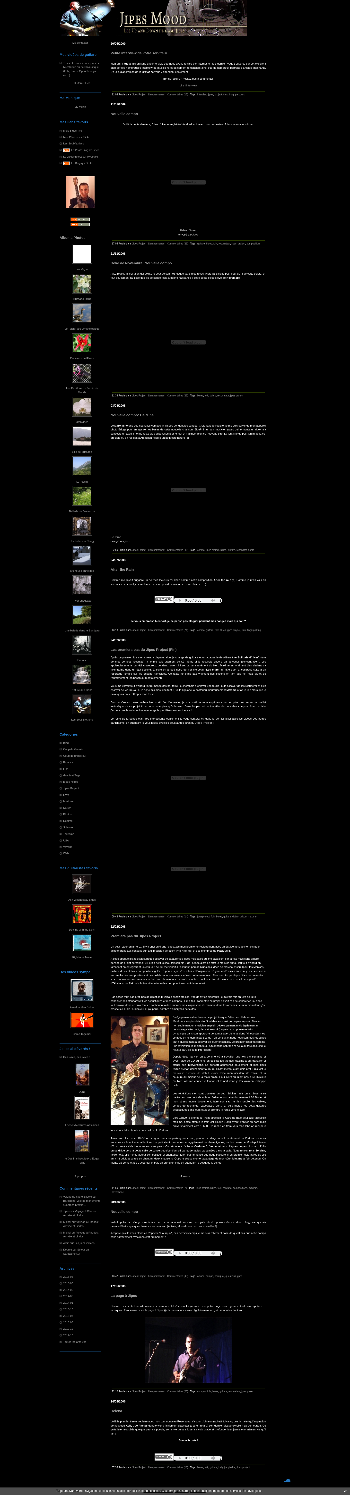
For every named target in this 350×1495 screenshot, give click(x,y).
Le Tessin (82, 481)
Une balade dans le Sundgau (81, 630)
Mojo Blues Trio (72, 130)
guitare (201, 243)
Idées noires (70, 781)
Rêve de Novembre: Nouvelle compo (141, 263)
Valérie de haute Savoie (77, 1196)
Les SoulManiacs (73, 143)
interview (202, 94)
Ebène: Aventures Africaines (82, 1125)
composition (253, 243)
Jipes (66, 1211)
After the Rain (122, 569)
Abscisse (218, 975)
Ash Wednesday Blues (82, 899)
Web (66, 853)
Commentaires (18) (177, 1467)
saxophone (118, 1192)
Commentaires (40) (177, 550)
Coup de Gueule (73, 749)
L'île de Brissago (82, 451)
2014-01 (68, 1302)
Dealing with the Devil (82, 929)
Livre (66, 794)
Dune (82, 1091)
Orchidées (82, 421)
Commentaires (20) (177, 1391)
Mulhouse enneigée (82, 570)
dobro (213, 395)
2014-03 (68, 1296)
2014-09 (68, 1289)
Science (68, 827)
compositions (240, 1188)
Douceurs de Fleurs (82, 358)
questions (231, 1276)
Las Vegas (82, 269)
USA (66, 840)
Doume (67, 1249)
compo (201, 550)
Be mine (116, 537)
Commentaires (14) (177, 916)
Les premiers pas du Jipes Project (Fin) (144, 650)
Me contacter (80, 42)
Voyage (67, 846)
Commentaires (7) (177, 1188)
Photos (67, 814)
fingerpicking (254, 630)
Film (65, 768)
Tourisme (68, 833)
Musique (68, 801)
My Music (80, 106)
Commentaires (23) (177, 395)
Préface (82, 660)
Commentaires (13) (177, 94)
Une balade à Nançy (82, 541)
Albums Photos (73, 238)
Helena (116, 1411)
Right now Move (82, 957)
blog (231, 94)
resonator (241, 550)
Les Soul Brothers (82, 719)
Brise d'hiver (188, 230)
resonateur (224, 243)
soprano (227, 1188)
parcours (240, 94)
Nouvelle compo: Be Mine (132, 415)
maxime (252, 916)
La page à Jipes (124, 1296)
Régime (68, 820)
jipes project (236, 395)
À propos (80, 1176)
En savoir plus (251, 1491)
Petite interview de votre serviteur (139, 53)
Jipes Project (71, 788)
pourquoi (219, 1276)
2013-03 (68, 1322)
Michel (67, 1221)
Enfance (68, 762)
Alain (66, 1243)
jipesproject (203, 916)
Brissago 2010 (82, 298)
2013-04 (68, 1315)
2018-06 (68, 1276)
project (218, 94)
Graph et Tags (71, 775)
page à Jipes (155, 1310)
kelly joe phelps (227, 1467)
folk (215, 243)
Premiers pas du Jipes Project (136, 936)
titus (225, 94)
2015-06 (68, 1283)
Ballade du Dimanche (82, 511)
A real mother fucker (82, 1007)
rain (244, 630)
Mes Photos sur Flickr (76, 137)
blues (209, 243)
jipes (210, 94)
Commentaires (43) (177, 1276)
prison (243, 916)
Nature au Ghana (82, 690)
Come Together (82, 1034)
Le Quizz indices (85, 1243)
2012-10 (68, 1335)
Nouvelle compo (124, 114)
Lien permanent (156, 94)
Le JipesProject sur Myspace (80, 156)
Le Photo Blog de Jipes (85, 150)
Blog (66, 742)
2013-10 (68, 1309)
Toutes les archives (74, 1341)
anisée (201, 1276)
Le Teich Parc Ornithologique (82, 328)
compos (201, 1391)
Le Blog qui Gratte (82, 163)
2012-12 (68, 1328)
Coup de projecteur (74, 755)
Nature (67, 807)
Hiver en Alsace (82, 600)
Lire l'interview (188, 85)
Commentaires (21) (177, 243)
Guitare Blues (82, 83)
